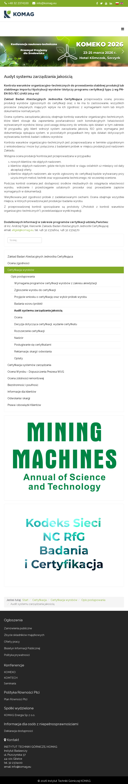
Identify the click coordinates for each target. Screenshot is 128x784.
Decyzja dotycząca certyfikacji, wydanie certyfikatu (45, 324)
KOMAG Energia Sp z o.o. (19, 715)
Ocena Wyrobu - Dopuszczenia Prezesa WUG (36, 371)
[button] (64, 51)
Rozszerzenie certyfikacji (29, 331)
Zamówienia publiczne (18, 628)
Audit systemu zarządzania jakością (38, 310)
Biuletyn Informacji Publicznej (22, 648)
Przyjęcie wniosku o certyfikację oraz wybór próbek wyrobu (50, 296)
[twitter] (101, 3)
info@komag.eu (46, 3)
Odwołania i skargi (19, 398)
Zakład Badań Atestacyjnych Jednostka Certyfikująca (40, 256)
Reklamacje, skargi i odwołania (33, 351)
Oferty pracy (12, 641)
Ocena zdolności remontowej (26, 378)
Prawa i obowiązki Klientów (24, 405)
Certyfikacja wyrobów (21, 269)
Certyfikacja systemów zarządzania (29, 365)
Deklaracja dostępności (18, 731)
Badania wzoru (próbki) (28, 303)
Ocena (18, 317)
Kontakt (13, 740)
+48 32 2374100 (18, 3)
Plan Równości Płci (15, 699)
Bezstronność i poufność (23, 385)
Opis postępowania (23, 276)
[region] (64, 51)
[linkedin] (111, 3)
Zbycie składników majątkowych (24, 635)
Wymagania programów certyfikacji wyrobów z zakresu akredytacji (55, 283)
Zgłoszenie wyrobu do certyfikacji (35, 290)
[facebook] (97, 3)
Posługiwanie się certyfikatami (32, 344)
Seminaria (10, 683)
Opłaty (18, 358)
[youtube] (106, 3)
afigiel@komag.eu (23, 230)
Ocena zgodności (18, 263)
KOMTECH (11, 677)
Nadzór (18, 337)
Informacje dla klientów (22, 391)
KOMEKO (10, 672)
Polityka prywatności (17, 655)
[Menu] (122, 29)
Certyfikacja (39, 600)
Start (25, 600)
